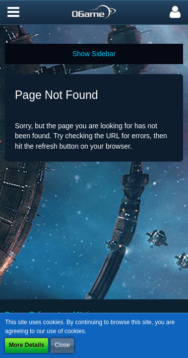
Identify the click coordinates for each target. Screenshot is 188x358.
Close (62, 345)
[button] (13, 12)
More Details (26, 345)
